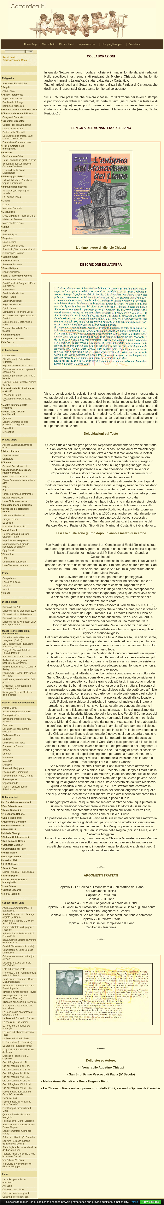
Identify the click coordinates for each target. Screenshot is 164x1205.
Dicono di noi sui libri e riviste (17, 614)
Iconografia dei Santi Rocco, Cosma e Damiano (17, 165)
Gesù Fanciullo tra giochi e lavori (19, 160)
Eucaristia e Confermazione (17, 142)
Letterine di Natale (12, 395)
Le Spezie (8, 522)
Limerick (7, 753)
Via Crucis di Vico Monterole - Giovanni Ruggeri (18, 1165)
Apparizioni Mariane (13, 98)
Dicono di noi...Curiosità (15, 618)
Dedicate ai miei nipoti (14, 742)
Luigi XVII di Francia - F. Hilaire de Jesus (18, 1051)
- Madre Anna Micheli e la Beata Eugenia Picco (75, 1081)
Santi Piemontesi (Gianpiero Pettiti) (17, 1132)
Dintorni (6, 585)
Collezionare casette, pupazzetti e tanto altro (19, 370)
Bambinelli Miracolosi (13, 106)
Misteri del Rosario (12, 219)
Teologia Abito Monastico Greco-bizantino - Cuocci (19, 1155)
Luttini (6, 204)
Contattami (134, 44)
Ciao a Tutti (48, 44)
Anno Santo (9, 91)
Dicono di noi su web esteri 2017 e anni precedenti (19, 623)
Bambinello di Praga (13, 102)
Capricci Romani (11, 455)
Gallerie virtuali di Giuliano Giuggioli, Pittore (16, 535)
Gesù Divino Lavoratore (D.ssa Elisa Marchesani (18, 980)
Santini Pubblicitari (12, 301)
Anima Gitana (10, 708)
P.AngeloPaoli (10, 1098)
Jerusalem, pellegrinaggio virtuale (16, 192)
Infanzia (7, 750)
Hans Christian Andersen (15, 501)
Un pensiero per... (87, 44)
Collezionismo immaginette (16, 1193)
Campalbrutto (9, 578)
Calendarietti (9, 355)
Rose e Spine (9, 242)
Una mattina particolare (14, 561)
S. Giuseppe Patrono (13, 253)
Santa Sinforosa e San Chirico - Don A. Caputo (19, 1126)
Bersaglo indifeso (11, 715)
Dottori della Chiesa (13, 128)
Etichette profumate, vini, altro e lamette (19, 377)
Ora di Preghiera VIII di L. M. (17, 1088)
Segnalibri (8, 428)
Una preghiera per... (113, 44)
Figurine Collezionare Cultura (17, 365)
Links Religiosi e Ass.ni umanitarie (14, 1181)
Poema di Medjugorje (13, 768)
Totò (5, 558)
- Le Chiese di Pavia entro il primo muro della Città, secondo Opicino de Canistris (101, 1088)
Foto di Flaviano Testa (14, 969)
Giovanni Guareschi (13, 497)
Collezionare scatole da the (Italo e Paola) (19, 957)
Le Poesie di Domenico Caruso (18, 1018)
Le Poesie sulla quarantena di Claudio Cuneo (18, 1013)
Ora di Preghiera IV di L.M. (16, 1073)
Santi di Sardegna (12, 279)
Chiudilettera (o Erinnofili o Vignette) (16, 360)
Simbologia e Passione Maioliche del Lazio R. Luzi (20, 1148)
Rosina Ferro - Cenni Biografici (18, 1121)
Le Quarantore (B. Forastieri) (17, 1042)
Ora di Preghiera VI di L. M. (17, 1080)
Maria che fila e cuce (13, 223)
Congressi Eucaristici (13, 117)
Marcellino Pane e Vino (14, 526)
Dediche (7, 739)
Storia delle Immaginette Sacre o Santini (19, 317)
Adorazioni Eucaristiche (15, 83)
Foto (5, 490)
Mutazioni (7, 764)
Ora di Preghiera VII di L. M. (17, 1084)
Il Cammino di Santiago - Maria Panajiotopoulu (18, 987)
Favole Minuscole (11, 582)
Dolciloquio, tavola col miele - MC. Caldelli (17, 964)
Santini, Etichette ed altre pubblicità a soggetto (15, 423)
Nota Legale (33, 1202)
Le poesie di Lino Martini (15, 1022)
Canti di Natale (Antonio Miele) (18, 946)
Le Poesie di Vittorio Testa (16, 1038)
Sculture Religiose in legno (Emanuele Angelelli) (16, 1142)
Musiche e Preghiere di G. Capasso (16, 1057)
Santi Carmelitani (11, 272)
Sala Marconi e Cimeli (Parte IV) (19, 656)
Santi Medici (9, 289)
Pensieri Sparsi (10, 234)
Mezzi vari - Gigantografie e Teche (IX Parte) (17, 687)
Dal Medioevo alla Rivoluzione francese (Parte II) (18, 645)
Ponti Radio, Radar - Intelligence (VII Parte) (19, 674)
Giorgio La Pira (10, 519)
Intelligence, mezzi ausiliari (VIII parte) (19, 681)
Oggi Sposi (8, 550)
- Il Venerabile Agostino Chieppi (101, 1067)
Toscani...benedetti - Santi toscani (16, 329)
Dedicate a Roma (11, 735)
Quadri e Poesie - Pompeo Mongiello (16, 1116)
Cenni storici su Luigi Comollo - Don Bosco (18, 951)
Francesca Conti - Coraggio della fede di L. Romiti (19, 974)
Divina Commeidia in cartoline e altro (19, 481)
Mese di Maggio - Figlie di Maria (19, 215)
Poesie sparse (10, 779)
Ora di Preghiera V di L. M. (16, 1077)
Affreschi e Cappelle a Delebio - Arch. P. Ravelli (19, 922)
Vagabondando (10, 783)
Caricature (8, 458)
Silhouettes (8, 432)
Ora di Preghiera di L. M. (15, 1062)
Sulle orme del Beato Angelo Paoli (17, 323)
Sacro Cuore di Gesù (13, 245)
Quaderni (7, 418)
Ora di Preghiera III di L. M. (16, 1069)
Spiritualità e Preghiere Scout (17, 312)
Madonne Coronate (12, 208)
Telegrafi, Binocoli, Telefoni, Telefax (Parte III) (17, 651)
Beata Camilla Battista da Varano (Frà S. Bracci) (20, 941)
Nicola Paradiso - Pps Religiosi (18, 872)
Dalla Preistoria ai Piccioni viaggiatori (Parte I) (16, 639)
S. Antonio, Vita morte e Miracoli (19, 249)
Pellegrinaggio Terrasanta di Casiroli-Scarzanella (17, 1093)
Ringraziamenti (48, 1202)
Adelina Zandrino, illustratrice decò (17, 446)
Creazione (8, 725)
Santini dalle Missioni (13, 293)
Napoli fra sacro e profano (16, 540)
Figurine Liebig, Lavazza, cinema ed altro (19, 383)
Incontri (6, 589)
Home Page (30, 44)
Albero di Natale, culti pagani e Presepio (18, 928)
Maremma (8, 757)
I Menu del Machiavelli (14, 515)
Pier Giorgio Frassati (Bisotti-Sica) (17, 1109)
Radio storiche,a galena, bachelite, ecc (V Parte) (15, 661)
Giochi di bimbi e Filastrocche (18, 494)
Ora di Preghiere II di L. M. (16, 1066)
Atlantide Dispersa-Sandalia (17, 711)
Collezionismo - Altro (13, 1189)
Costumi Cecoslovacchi (15, 466)
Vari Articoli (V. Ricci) (13, 1160)
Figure (6, 486)
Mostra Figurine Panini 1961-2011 (17, 400)
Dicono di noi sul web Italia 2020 (19, 610)
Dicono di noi (66, 44)
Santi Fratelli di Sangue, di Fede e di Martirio (19, 284)
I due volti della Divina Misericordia (14, 171)
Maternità (7, 761)
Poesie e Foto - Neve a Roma (18, 775)
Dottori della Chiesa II (14, 132)
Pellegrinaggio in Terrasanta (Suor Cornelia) (17, 1103)
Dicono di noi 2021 (12, 607)
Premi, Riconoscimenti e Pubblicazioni (15, 788)
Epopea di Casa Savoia (15, 476)
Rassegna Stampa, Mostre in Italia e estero (17, 693)
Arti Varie (7, 1186)
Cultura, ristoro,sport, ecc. (16, 1197)
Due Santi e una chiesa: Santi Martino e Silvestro (18, 137)
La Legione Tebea (12, 197)
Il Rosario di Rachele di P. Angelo (20, 1002)
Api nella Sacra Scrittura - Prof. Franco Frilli (18, 935)
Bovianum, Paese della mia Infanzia (17, 720)
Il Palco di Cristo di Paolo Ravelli (19, 992)
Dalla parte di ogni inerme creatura (16, 730)
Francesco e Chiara (13, 746)
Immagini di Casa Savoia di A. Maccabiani (18, 1007)
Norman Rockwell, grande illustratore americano (16, 545)
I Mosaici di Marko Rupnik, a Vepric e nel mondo (17, 181)
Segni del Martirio (11, 304)
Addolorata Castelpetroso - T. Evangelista (17, 909)
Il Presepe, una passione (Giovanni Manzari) (15, 997)
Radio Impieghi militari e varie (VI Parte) (20, 668)
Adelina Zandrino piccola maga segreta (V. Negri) (18, 915)
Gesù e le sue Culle (13, 156)
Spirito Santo (9, 308)
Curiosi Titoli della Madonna (17, 125)
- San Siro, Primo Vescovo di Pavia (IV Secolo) (101, 1074)
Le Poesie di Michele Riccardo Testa (18, 1033)
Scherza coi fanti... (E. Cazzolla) (19, 1137)
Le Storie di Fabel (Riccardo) (17, 1046)
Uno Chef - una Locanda (15, 565)
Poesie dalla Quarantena (15, 772)
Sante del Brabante (12, 264)
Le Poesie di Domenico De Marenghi (16, 1027)
